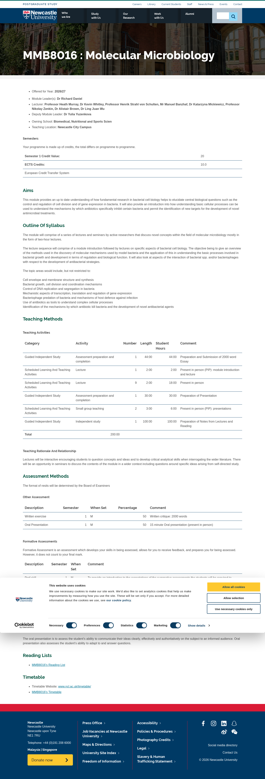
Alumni (201, 18)
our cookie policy (118, 746)
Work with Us (180, 18)
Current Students (171, 4)
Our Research (154, 18)
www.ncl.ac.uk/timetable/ (74, 686)
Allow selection (233, 744)
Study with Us (129, 18)
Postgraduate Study (40, 4)
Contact (237, 4)
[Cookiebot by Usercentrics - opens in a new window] (24, 772)
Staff (189, 4)
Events (223, 4)
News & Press (206, 4)
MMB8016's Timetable (46, 692)
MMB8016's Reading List (48, 665)
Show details (196, 771)
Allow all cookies (233, 733)
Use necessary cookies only (233, 755)
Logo (40, 17)
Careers (136, 4)
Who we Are (103, 18)
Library (151, 4)
